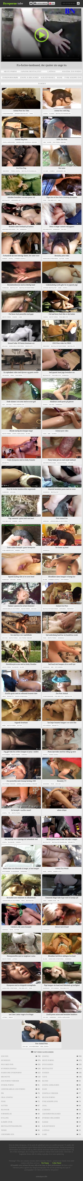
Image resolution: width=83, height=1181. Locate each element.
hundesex (23, 229)
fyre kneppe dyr (73, 77)
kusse (49, 142)
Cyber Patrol (56, 1163)
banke (19, 579)
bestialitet (6, 200)
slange (51, 113)
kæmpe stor (57, 871)
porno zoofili (15, 171)
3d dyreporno (34, 1046)
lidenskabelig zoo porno (59, 521)
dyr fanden (65, 579)
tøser (4, 1130)
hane (59, 77)
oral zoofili (44, 1046)
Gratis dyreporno (21, 696)
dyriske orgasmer (51, 1118)
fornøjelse (6, 1114)
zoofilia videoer (50, 1093)
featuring (18, 375)
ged (44, 142)
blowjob (15, 667)
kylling (5, 1118)
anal (44, 1105)
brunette (5, 463)
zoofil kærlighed (29, 77)
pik (18, 229)
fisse (44, 200)
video (12, 375)
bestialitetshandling (63, 113)
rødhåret (6, 171)
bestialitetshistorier (26, 287)
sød (49, 433)
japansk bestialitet (31, 71)
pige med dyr (52, 200)
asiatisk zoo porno (72, 71)
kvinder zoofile (20, 258)
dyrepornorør (10, 77)
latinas (51, 71)
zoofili (45, 113)
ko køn (45, 171)
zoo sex (63, 229)
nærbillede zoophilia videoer (26, 142)
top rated (5, 375)
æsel (20, 521)
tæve (44, 433)
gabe (59, 287)
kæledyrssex (48, 77)
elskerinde (15, 871)
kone (67, 258)
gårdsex (46, 521)
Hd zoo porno (48, 1097)
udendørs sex (61, 171)
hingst (11, 1017)
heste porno (10, 71)
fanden (42, 83)
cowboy (52, 171)
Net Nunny (45, 1163)
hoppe (50, 871)
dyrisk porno (7, 1085)
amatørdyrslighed (8, 229)
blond (28, 433)
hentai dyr (29, 346)
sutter (61, 258)
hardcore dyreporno (50, 258)
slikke (45, 1122)
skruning (62, 608)
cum (59, 200)
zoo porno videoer (59, 142)
